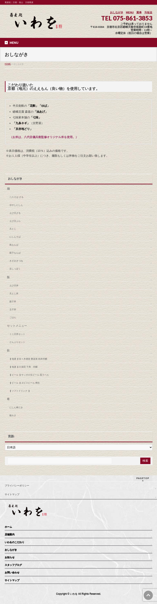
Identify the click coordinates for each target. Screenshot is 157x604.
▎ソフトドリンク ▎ (19, 391)
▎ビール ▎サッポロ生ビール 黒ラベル (29, 375)
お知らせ (10, 557)
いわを (73, 594)
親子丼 (12, 301)
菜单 (139, 12)
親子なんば (15, 253)
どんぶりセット (17, 342)
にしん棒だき (16, 407)
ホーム (8, 527)
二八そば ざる (16, 197)
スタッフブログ (13, 565)
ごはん (12, 317)
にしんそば (15, 237)
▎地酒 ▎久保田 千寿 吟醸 (23, 367)
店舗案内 (10, 534)
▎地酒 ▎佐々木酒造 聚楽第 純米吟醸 (28, 359)
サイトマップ (12, 494)
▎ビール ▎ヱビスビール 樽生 (24, 383)
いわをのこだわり (14, 542)
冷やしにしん (16, 205)
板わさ (12, 415)
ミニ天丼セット (17, 334)
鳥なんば (13, 245)
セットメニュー (17, 325)
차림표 (148, 12)
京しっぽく (15, 268)
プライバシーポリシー (17, 485)
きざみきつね (16, 261)
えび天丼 (13, 285)
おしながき (116, 12)
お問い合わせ (12, 572)
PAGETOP (142, 478)
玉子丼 (12, 309)
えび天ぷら (15, 221)
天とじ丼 (13, 293)
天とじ (12, 229)
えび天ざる (15, 213)
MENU (130, 12)
